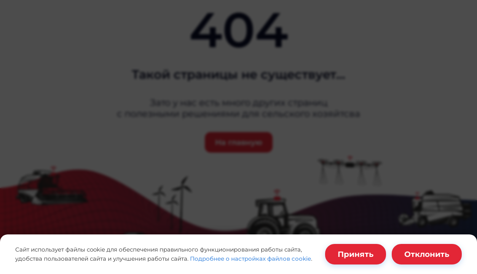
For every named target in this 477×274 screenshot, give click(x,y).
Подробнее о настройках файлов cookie (250, 258)
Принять (355, 254)
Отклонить (426, 254)
